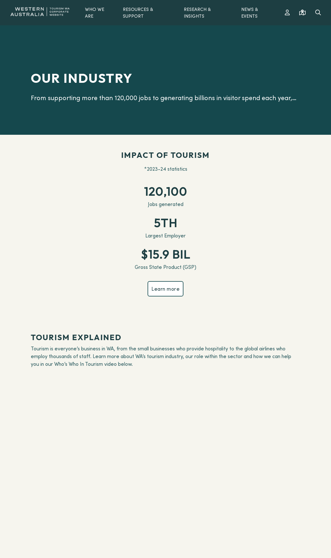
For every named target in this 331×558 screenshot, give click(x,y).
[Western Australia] (40, 11)
